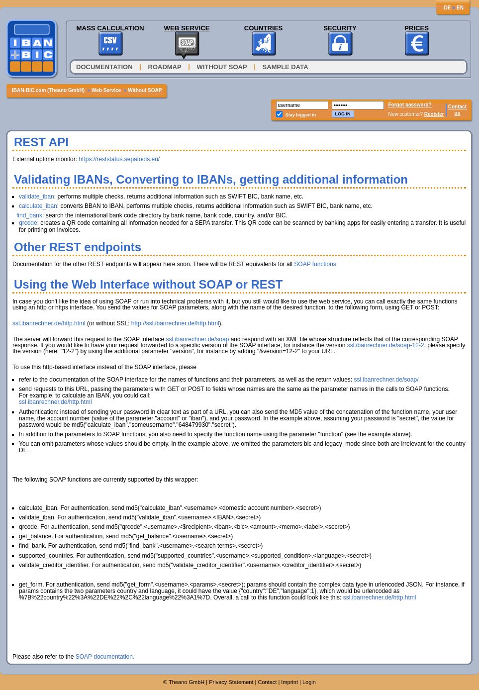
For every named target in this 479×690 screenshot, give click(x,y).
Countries (263, 28)
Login (309, 682)
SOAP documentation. (105, 656)
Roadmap (165, 67)
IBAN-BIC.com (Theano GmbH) (48, 90)
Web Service (186, 28)
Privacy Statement (231, 682)
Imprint (289, 682)
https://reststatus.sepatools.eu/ (119, 159)
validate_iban (36, 196)
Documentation (104, 67)
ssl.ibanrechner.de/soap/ (386, 379)
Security (340, 28)
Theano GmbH (186, 682)
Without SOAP (222, 67)
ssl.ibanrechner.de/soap (197, 339)
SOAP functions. (316, 264)
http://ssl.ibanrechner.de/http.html (175, 323)
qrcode (28, 222)
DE (447, 7)
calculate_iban (38, 205)
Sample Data (285, 67)
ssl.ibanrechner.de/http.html (49, 323)
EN (460, 7)
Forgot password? (410, 104)
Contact (457, 106)
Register (434, 114)
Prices (416, 28)
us (458, 113)
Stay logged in (301, 114)
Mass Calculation (110, 28)
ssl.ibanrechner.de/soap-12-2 (385, 345)
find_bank (29, 215)
